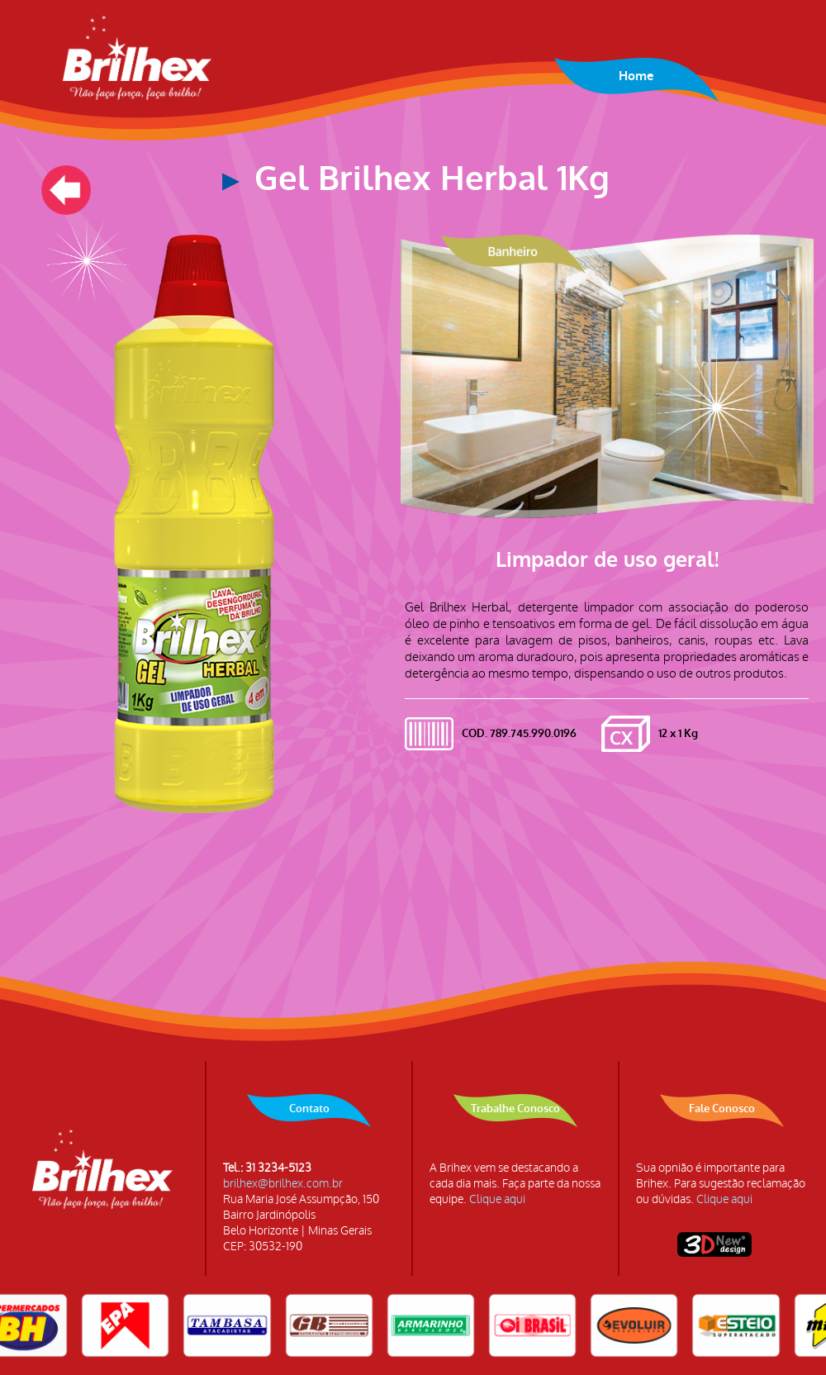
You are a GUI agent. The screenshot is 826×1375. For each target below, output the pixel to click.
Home (636, 76)
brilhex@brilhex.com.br (283, 1184)
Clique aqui (497, 1199)
